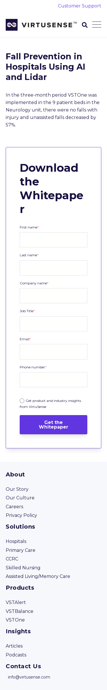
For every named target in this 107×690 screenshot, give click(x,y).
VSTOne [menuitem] (15, 620)
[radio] (53, 403)
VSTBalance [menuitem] (19, 611)
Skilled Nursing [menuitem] (23, 567)
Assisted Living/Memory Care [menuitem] (38, 576)
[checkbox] (53, 402)
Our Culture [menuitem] (20, 498)
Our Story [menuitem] (17, 489)
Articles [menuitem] (14, 646)
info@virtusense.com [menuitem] (29, 677)
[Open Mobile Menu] (96, 24)
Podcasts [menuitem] (16, 655)
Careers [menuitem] (14, 506)
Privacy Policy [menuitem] (21, 515)
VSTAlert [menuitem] (16, 602)
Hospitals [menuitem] (16, 541)
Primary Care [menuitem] (20, 550)
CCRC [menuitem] (12, 559)
